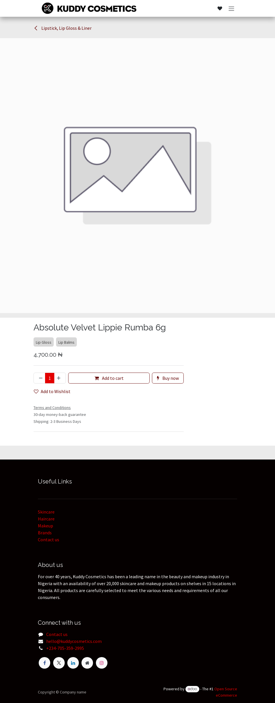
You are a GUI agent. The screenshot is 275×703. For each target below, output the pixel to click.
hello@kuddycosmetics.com (74, 641)
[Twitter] (59, 663)
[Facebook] (44, 663)
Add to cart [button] (109, 378)
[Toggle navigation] (231, 8)
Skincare (46, 512)
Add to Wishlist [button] (52, 391)
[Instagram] (101, 663)
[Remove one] (39, 378)
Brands (45, 532)
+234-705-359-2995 (65, 648)
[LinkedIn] (73, 663)
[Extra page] (87, 663)
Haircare (46, 519)
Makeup (45, 526)
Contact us (48, 539)
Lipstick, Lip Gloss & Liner (63, 28)
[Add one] (60, 378)
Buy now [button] (168, 378)
